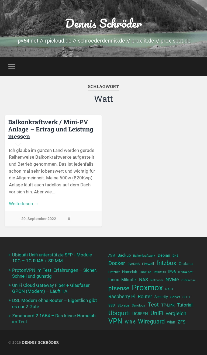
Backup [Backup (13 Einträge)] (124, 255)
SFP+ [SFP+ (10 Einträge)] (186, 297)
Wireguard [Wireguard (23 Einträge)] (151, 321)
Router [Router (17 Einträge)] (145, 296)
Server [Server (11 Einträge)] (175, 297)
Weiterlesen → (24, 203)
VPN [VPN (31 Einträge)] (115, 321)
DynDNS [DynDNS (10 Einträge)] (133, 264)
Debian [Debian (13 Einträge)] (164, 255)
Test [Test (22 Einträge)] (153, 304)
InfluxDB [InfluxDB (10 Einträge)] (160, 272)
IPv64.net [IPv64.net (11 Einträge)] (185, 272)
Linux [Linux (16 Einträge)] (113, 279)
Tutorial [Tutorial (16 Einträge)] (184, 305)
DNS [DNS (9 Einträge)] (175, 255)
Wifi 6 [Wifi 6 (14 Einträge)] (130, 322)
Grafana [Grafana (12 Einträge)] (186, 264)
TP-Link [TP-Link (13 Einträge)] (168, 305)
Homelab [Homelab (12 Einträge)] (129, 272)
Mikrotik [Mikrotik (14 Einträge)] (129, 279)
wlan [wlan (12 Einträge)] (171, 322)
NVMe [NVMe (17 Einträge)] (172, 279)
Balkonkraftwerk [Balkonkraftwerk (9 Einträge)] (144, 255)
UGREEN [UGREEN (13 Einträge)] (140, 313)
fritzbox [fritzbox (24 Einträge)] (166, 262)
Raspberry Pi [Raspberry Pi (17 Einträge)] (121, 296)
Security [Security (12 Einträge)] (161, 297)
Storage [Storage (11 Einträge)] (123, 305)
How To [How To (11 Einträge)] (145, 272)
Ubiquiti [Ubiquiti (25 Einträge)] (119, 313)
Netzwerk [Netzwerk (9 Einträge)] (156, 280)
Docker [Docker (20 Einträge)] (116, 263)
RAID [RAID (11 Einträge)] (169, 289)
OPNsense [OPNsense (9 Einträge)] (188, 280)
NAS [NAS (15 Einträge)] (143, 279)
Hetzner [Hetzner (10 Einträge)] (114, 272)
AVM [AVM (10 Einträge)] (111, 255)
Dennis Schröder (103, 23)
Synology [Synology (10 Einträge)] (138, 305)
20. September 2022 (38, 219)
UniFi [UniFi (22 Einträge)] (156, 313)
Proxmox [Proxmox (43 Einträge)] (147, 287)
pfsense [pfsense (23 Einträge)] (118, 288)
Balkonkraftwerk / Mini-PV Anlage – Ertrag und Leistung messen (50, 129)
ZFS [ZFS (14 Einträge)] (181, 322)
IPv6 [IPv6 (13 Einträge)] (172, 271)
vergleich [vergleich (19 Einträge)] (176, 313)
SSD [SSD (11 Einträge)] (111, 305)
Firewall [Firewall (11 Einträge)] (148, 264)
